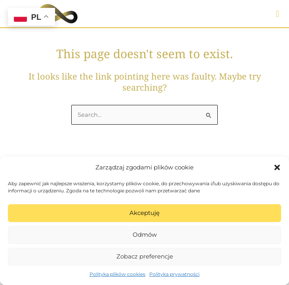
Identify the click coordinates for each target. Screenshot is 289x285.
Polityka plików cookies (117, 274)
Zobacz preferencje (144, 256)
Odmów (145, 234)
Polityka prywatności (174, 274)
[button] (277, 167)
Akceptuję (144, 213)
